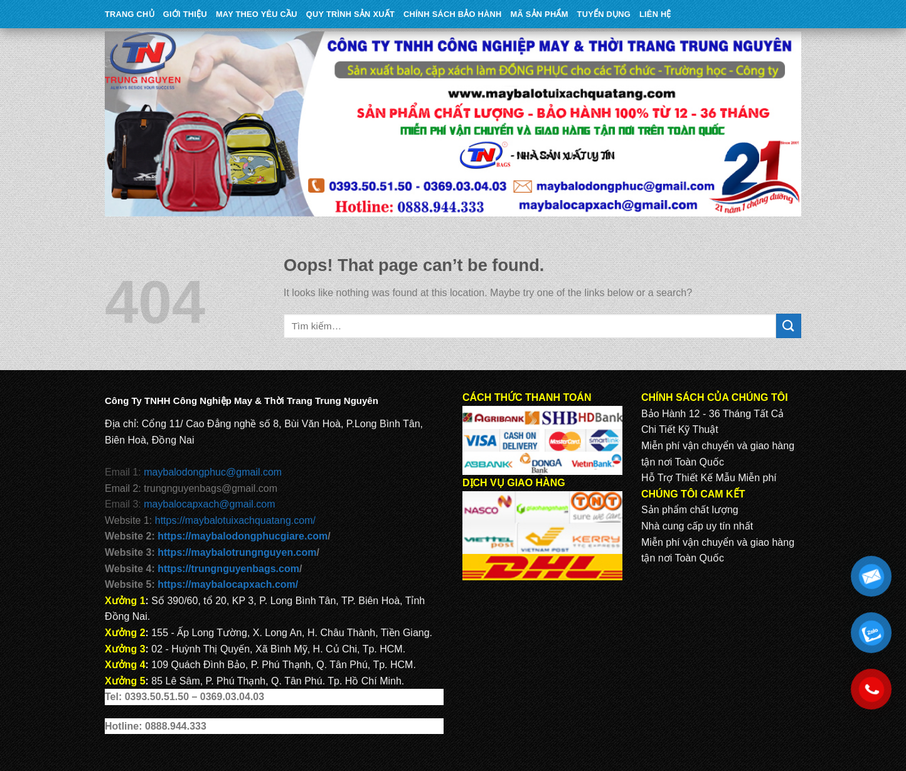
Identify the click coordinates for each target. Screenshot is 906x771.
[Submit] (788, 326)
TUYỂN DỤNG (604, 14)
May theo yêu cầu (256, 14)
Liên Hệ (655, 14)
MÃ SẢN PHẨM (539, 14)
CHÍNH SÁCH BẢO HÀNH (452, 14)
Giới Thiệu (185, 14)
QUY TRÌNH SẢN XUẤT (350, 14)
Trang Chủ (129, 14)
